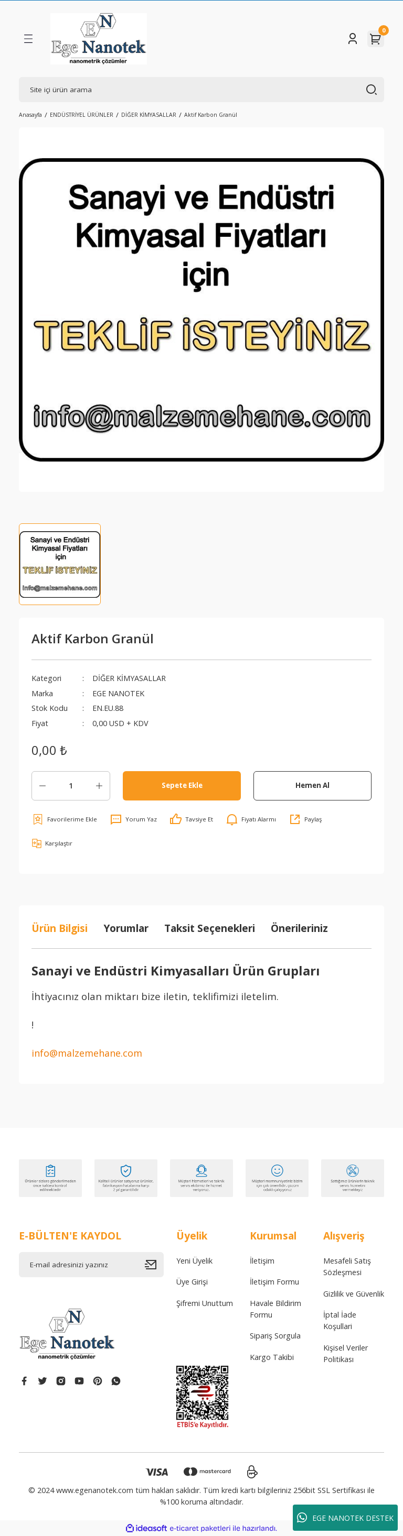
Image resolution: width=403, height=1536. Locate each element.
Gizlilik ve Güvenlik (353, 1294)
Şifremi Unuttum (204, 1303)
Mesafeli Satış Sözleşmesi (347, 1266)
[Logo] (98, 38)
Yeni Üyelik (194, 1261)
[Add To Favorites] (64, 819)
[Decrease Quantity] (42, 786)
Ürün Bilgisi (59, 928)
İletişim (262, 1261)
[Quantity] (71, 786)
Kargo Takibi (272, 1357)
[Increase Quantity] (99, 786)
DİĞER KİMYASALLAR (129, 678)
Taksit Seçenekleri (209, 928)
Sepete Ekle (182, 785)
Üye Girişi (192, 1282)
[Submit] (154, 1264)
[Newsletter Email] (91, 1264)
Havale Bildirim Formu (275, 1309)
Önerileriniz (299, 928)
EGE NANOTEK (118, 693)
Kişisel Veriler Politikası (345, 1353)
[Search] (201, 89)
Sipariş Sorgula (275, 1336)
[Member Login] (352, 38)
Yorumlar (126, 928)
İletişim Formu (274, 1282)
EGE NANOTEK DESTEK (345, 1517)
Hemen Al (312, 785)
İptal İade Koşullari (339, 1320)
